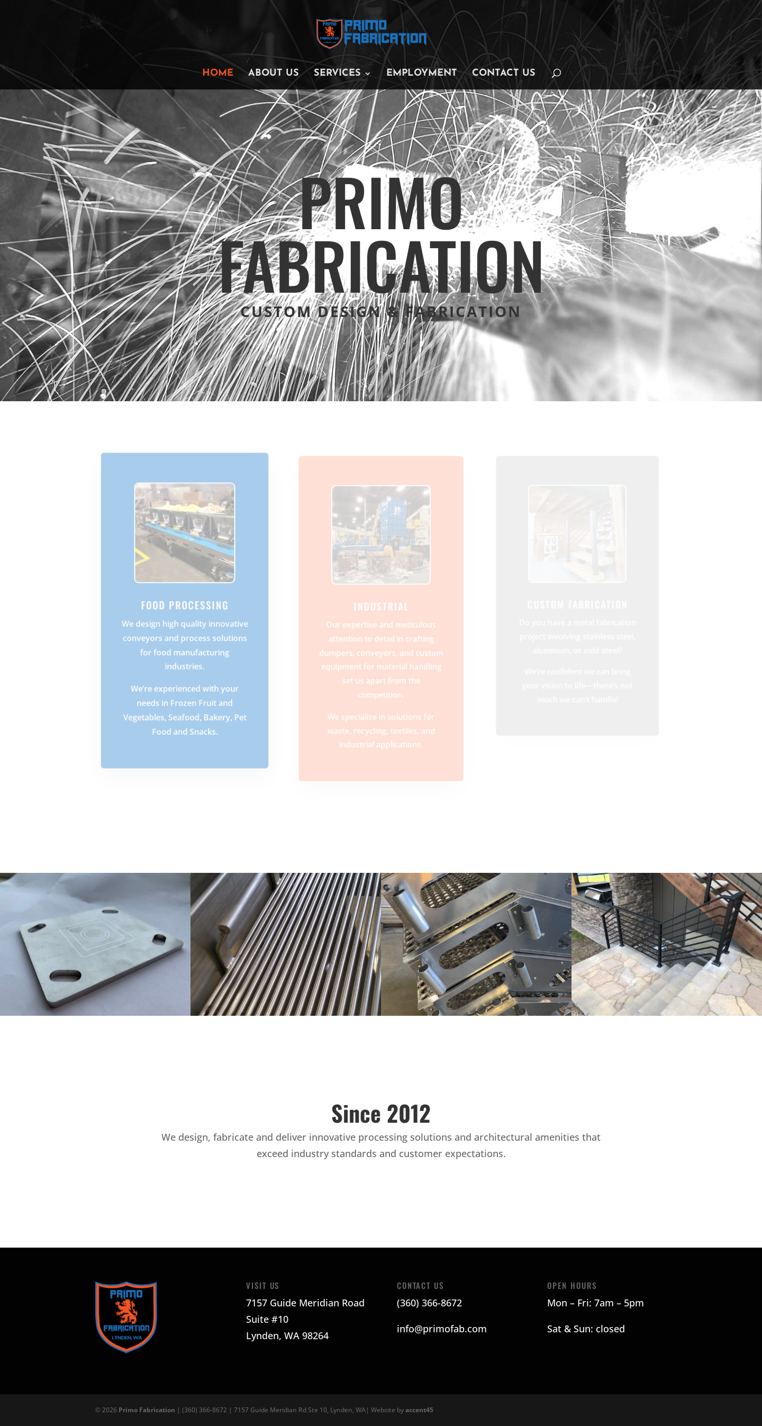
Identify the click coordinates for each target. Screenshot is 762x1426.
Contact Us (504, 74)
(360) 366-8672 (429, 1302)
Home (217, 74)
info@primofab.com (442, 1328)
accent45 (419, 1409)
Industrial (381, 606)
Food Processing (185, 605)
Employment (421, 74)
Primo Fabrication (148, 1409)
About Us (273, 74)
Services (337, 74)
